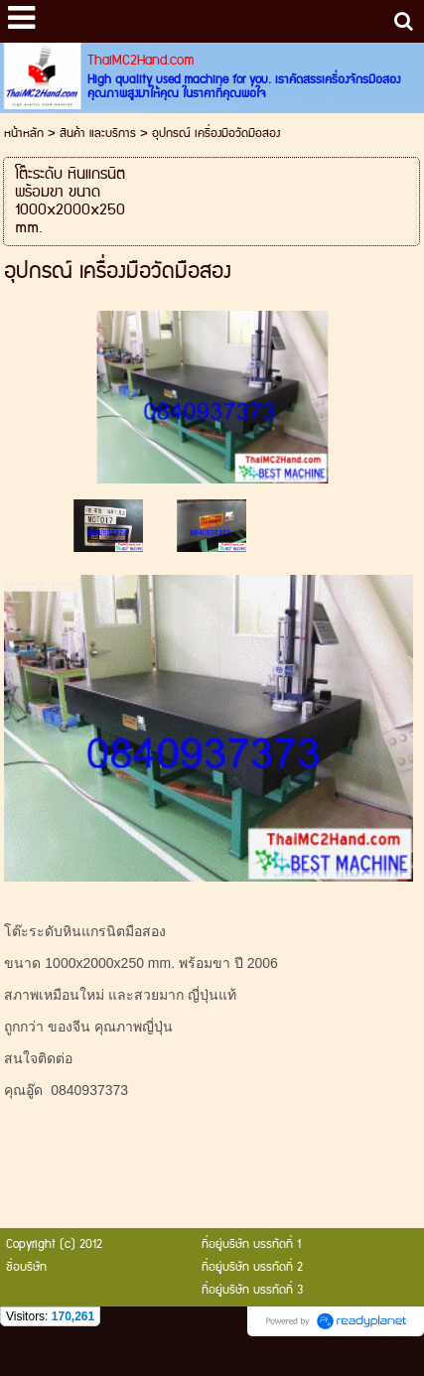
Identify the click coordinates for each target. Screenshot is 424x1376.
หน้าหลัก (24, 133)
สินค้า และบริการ (98, 133)
